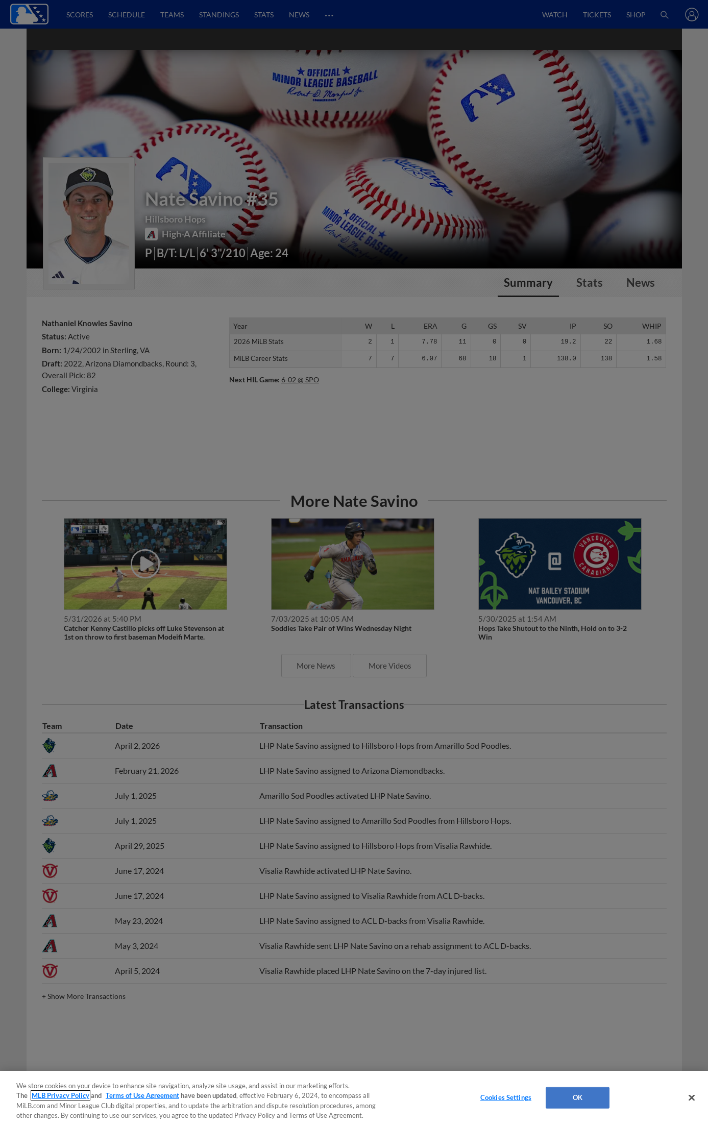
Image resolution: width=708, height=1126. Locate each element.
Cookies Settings (505, 1097)
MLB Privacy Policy (60, 1095)
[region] (354, 1098)
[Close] (691, 1097)
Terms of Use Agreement (142, 1095)
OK (577, 1097)
